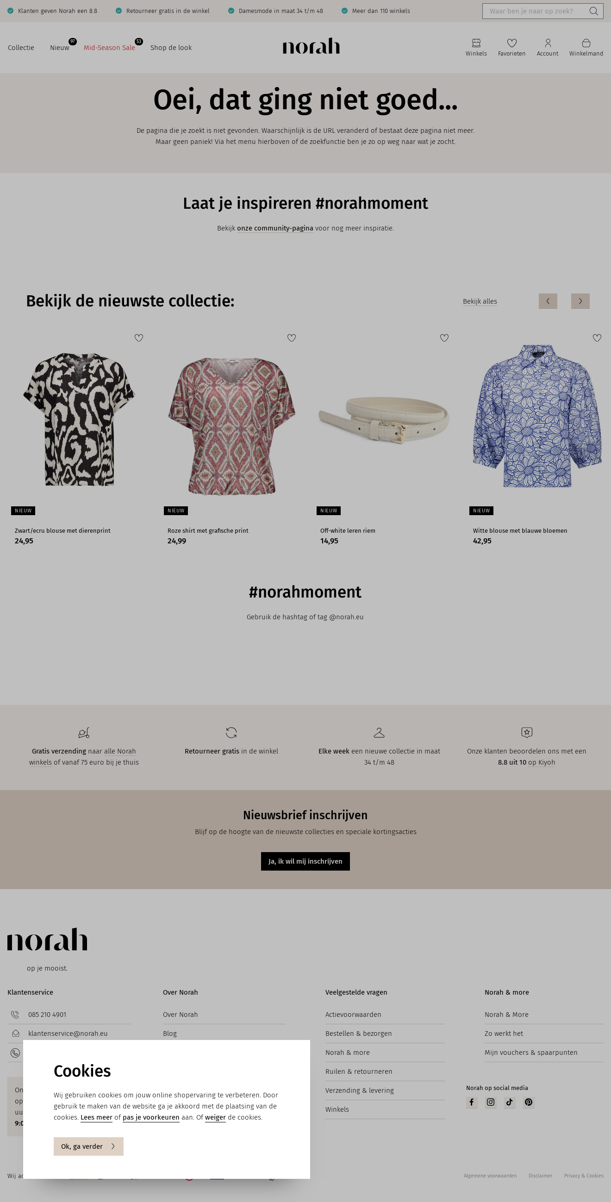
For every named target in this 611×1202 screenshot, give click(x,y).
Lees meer (96, 1117)
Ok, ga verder (88, 1146)
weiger (215, 1117)
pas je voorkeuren (151, 1117)
